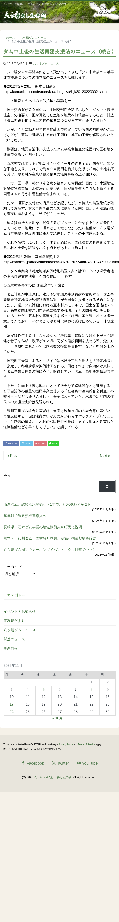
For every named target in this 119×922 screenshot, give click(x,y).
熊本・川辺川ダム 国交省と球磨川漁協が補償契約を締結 (52, 538)
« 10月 (57, 718)
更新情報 (11, 648)
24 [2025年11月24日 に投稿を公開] (12, 712)
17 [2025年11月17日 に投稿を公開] (12, 704)
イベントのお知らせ (20, 611)
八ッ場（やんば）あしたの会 (53, 777)
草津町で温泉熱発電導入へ (25, 516)
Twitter (26, 443)
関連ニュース (14, 639)
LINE (53, 443)
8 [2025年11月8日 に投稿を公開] (91, 689)
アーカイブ (12, 567)
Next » (105, 456)
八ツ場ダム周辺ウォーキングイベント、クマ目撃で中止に (52, 550)
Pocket (40, 443)
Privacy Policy (65, 744)
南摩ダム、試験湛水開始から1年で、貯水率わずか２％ (47, 504)
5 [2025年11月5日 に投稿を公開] (44, 689)
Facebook (11, 443)
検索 (7, 475)
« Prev (12, 456)
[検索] (107, 486)
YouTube (87, 763)
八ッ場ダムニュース (46, 63)
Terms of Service (86, 744)
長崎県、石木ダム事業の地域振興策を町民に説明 (43, 527)
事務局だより (14, 621)
